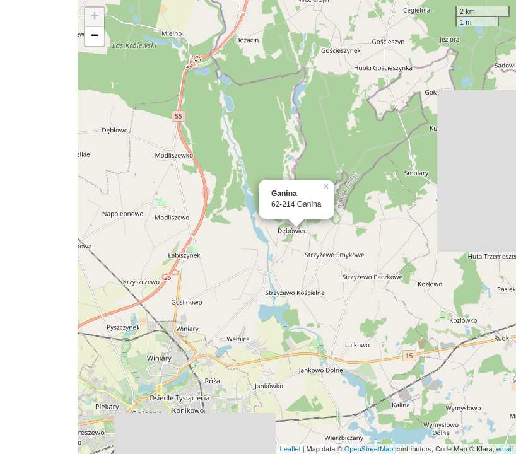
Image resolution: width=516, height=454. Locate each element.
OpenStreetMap (369, 449)
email (504, 449)
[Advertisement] (39, 227)
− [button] (95, 36)
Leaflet (290, 449)
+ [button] (95, 17)
